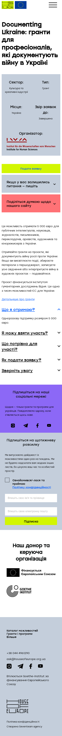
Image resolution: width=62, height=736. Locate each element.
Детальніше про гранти (18, 299)
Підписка (31, 521)
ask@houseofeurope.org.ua (26, 659)
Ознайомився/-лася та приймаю (31, 483)
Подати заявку (31, 168)
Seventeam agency (30, 726)
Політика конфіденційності (23, 722)
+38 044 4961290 (18, 653)
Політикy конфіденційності (31, 487)
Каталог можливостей (22, 630)
